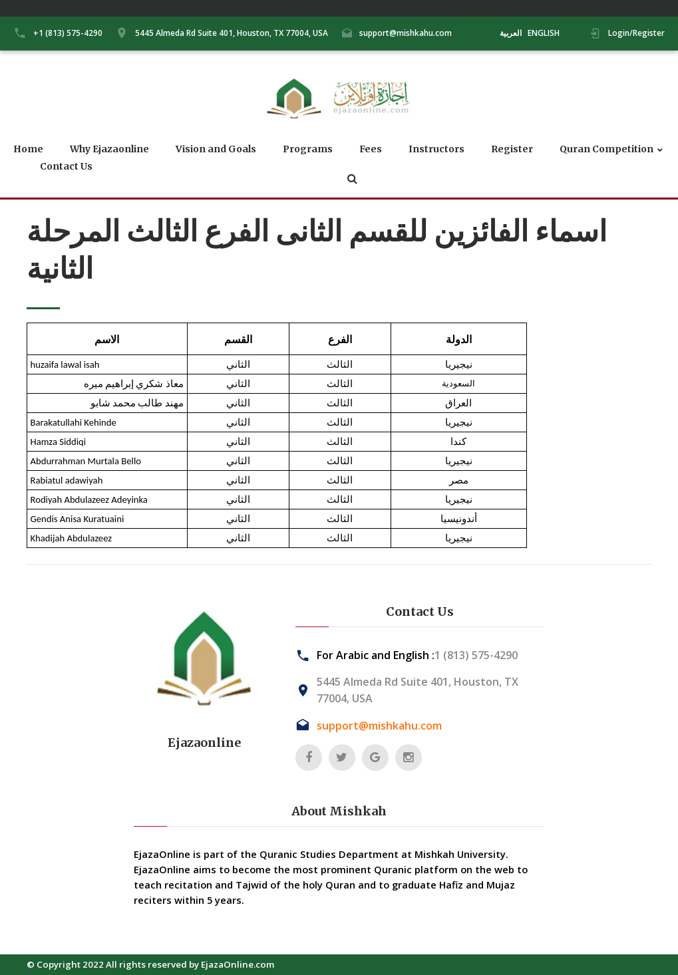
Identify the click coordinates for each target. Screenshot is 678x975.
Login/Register (636, 33)
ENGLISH (544, 33)
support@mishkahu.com (405, 33)
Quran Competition (606, 149)
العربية (511, 33)
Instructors (436, 149)
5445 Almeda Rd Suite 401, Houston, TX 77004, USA (231, 33)
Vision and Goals (216, 149)
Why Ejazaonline (109, 149)
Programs (308, 149)
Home (28, 149)
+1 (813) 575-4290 (67, 33)
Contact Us (66, 166)
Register (512, 149)
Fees (370, 149)
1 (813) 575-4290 (476, 655)
